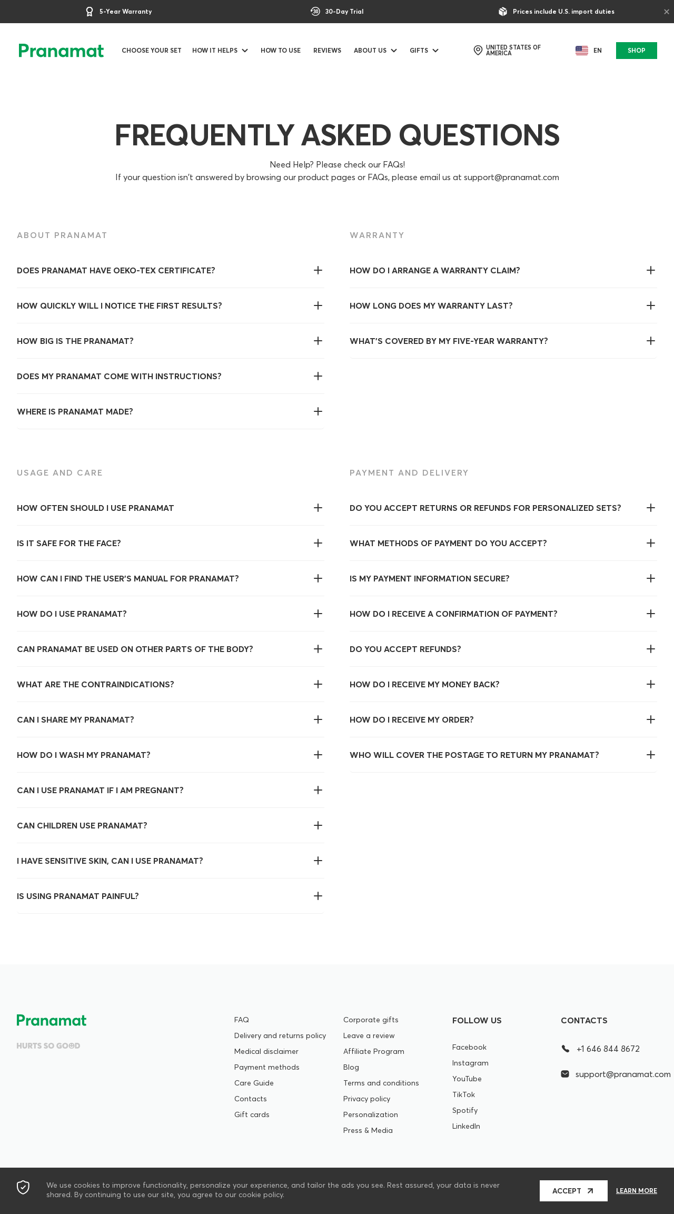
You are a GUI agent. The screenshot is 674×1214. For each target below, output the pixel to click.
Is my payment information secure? (430, 578)
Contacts (250, 1098)
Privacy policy (366, 1098)
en (585, 50)
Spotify (465, 1110)
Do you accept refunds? (405, 649)
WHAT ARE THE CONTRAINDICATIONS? (95, 684)
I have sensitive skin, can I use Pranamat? (110, 860)
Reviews (330, 50)
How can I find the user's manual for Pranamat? (128, 578)
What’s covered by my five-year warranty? (449, 340)
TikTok (463, 1094)
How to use (284, 50)
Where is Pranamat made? (75, 411)
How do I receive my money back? (425, 684)
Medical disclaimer (266, 1051)
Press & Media (368, 1130)
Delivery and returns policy (280, 1035)
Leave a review (369, 1035)
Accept (566, 1191)
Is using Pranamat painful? (78, 896)
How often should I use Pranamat (95, 507)
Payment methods (267, 1067)
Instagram (470, 1063)
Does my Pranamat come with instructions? (119, 376)
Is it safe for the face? (69, 543)
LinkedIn (466, 1126)
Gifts (422, 50)
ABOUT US (373, 50)
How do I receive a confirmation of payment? (454, 613)
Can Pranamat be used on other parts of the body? (135, 649)
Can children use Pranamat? (82, 825)
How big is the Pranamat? (75, 340)
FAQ (241, 1019)
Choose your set (155, 50)
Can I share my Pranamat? (75, 719)
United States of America (509, 50)
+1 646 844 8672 (600, 1048)
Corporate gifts (371, 1019)
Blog (351, 1067)
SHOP (636, 50)
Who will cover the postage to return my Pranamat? (474, 754)
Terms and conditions (381, 1083)
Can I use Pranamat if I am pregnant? (100, 790)
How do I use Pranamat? (72, 613)
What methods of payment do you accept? (448, 543)
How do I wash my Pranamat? (84, 754)
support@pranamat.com (609, 1074)
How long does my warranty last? (431, 305)
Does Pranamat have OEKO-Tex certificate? (116, 270)
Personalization (370, 1114)
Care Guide (254, 1083)
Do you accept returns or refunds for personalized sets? (485, 507)
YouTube (467, 1078)
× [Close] (666, 11)
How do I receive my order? (412, 719)
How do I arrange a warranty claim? (435, 270)
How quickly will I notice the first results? (119, 305)
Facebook (469, 1047)
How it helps (218, 50)
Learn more (636, 1191)
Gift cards (252, 1114)
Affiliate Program (373, 1051)
